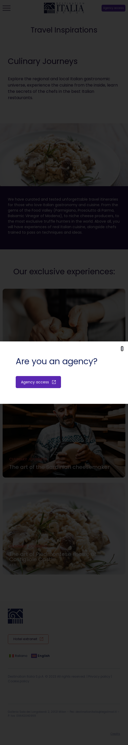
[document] (64, 372)
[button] (122, 349)
